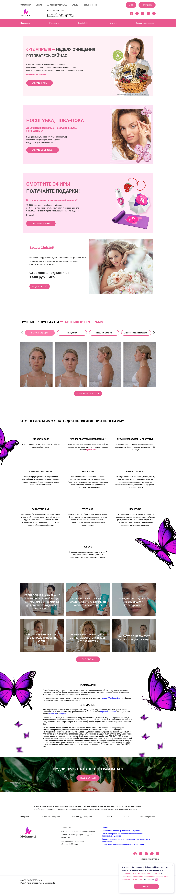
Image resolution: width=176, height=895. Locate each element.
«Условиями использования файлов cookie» (141, 873)
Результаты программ (51, 819)
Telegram (62, 717)
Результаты (54, 23)
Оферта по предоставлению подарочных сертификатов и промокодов (126, 842)
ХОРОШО (146, 886)
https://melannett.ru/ (108, 715)
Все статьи (88, 662)
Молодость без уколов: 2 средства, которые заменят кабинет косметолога (88, 603)
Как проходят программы (57, 5)
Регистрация (147, 5)
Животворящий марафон (136, 333)
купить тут (91, 451)
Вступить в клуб (41, 286)
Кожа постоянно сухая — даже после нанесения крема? (42, 639)
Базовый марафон (39, 333)
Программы (25, 23)
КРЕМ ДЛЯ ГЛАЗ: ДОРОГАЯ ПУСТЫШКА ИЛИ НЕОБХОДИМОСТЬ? (134, 603)
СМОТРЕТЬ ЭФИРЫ (41, 223)
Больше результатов (88, 395)
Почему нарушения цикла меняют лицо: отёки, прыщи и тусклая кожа (88, 639)
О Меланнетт (25, 5)
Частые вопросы (90, 5)
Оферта (105, 829)
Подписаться (88, 780)
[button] (154, 332)
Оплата (39, 5)
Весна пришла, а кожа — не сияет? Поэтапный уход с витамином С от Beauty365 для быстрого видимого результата (42, 603)
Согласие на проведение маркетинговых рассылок (123, 846)
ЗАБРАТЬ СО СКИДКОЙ (42, 150)
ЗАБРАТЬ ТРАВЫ (39, 83)
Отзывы (75, 5)
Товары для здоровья (145, 23)
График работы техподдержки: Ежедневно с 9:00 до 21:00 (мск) (60, 15)
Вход (131, 5)
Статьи (113, 23)
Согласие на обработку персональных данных (121, 833)
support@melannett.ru (56, 10)
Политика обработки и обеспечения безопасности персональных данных (122, 837)
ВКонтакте (52, 717)
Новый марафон (104, 333)
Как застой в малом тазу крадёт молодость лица (134, 639)
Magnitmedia (50, 885)
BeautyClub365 (84, 23)
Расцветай (72, 333)
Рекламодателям (147, 819)
